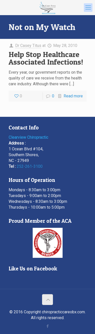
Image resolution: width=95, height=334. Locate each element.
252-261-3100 (30, 166)
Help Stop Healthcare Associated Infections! (46, 58)
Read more (73, 96)
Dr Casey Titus (28, 45)
